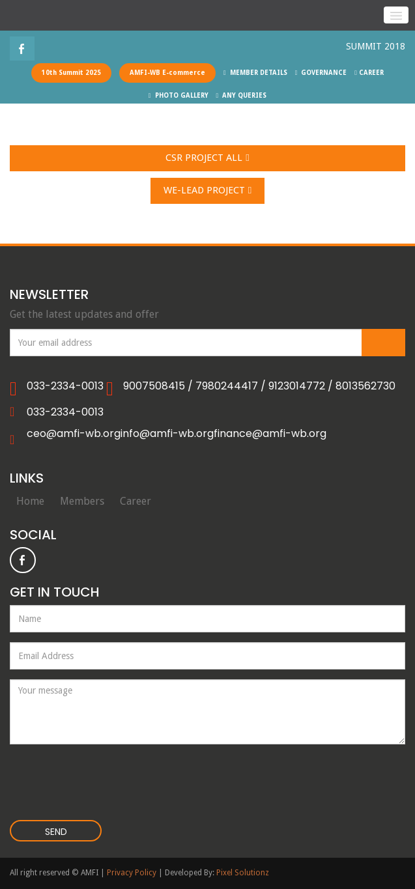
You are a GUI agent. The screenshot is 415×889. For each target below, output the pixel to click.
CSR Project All (207, 158)
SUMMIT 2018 (375, 46)
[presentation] (89, 774)
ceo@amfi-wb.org (74, 434)
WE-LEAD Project (207, 190)
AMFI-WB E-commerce (167, 72)
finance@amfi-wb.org (270, 434)
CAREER (369, 72)
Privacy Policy (131, 872)
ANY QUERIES (241, 95)
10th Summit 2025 (71, 72)
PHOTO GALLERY (178, 95)
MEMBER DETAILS (255, 72)
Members (82, 501)
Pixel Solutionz (242, 872)
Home (30, 501)
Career (135, 501)
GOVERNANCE (321, 72)
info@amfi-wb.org (167, 434)
